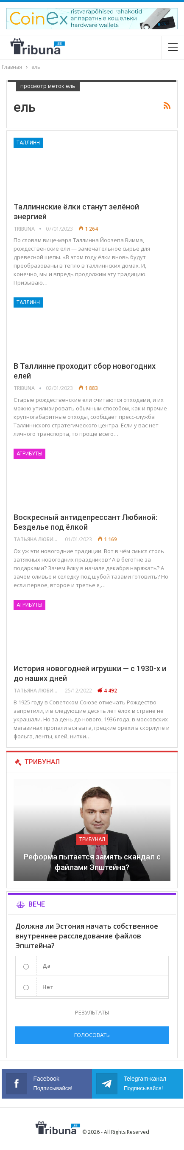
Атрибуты (29, 454)
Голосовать (92, 1035)
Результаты (92, 1012)
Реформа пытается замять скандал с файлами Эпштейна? (92, 862)
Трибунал (92, 839)
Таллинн (28, 143)
